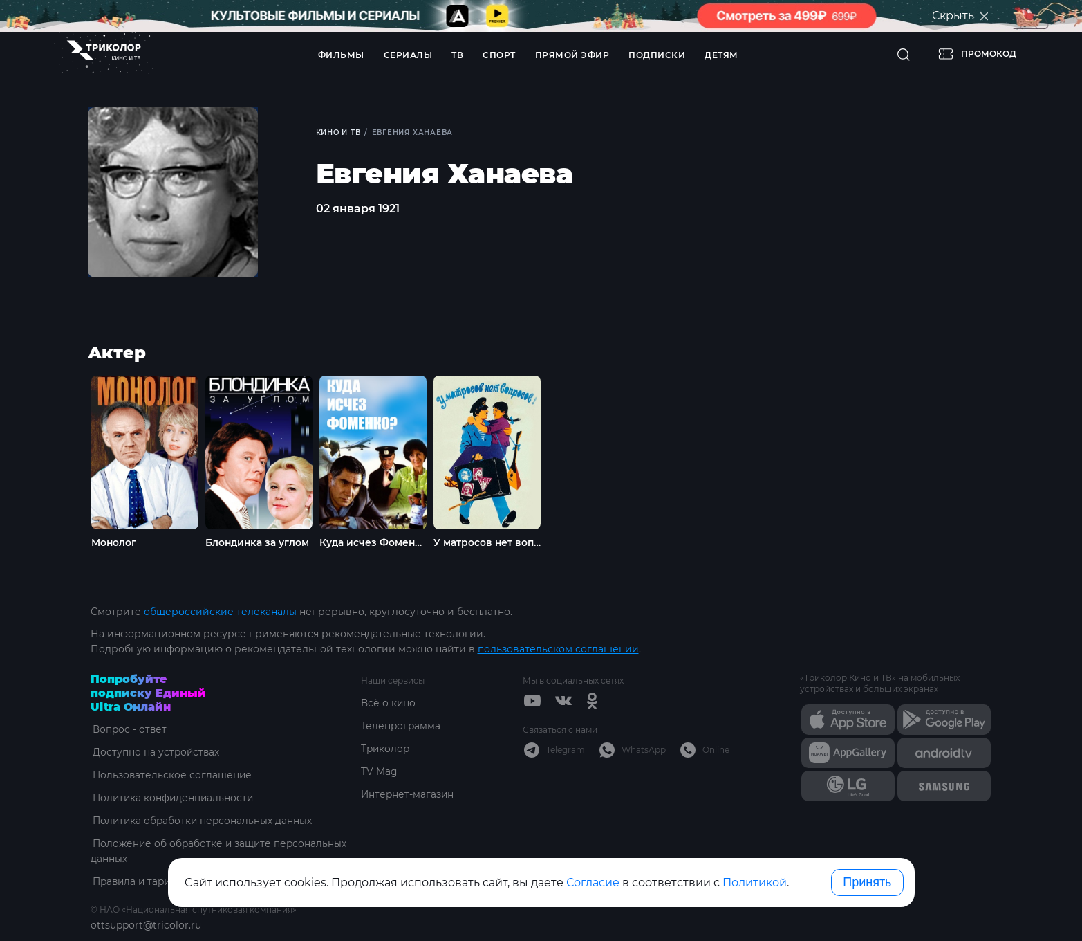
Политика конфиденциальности (173, 797)
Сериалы (408, 55)
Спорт (499, 55)
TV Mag (379, 771)
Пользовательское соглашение (171, 774)
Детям (721, 55)
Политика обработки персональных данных (202, 820)
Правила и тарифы (139, 881)
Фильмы (341, 55)
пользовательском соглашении (558, 648)
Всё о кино (388, 702)
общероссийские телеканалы (220, 611)
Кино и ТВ (339, 132)
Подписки (656, 55)
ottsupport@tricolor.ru (146, 924)
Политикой (754, 882)
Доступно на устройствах (155, 751)
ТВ (457, 55)
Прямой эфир (572, 55)
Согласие (592, 882)
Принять (867, 882)
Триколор (386, 748)
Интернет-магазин (408, 793)
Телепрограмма (401, 725)
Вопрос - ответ (128, 728)
